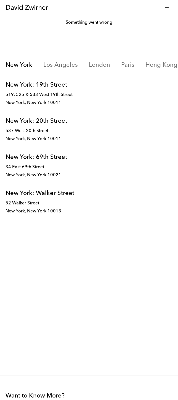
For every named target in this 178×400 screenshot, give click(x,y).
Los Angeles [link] (60, 65)
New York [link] (19, 65)
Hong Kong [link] (161, 65)
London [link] (99, 65)
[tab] (19, 65)
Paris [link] (127, 65)
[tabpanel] (89, 150)
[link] (89, 93)
